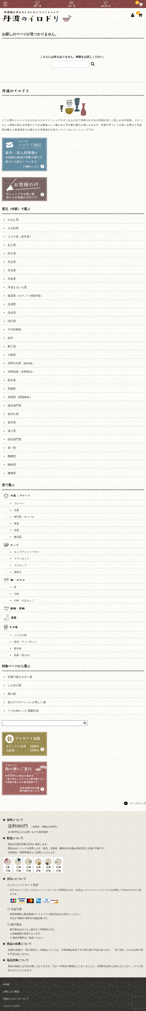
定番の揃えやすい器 (20, 676)
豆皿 (16, 530)
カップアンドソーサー (26, 552)
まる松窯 (13, 228)
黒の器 (12, 693)
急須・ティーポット (25, 641)
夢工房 (12, 346)
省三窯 (12, 430)
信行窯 (12, 321)
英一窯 (12, 447)
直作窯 (12, 422)
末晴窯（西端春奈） (20, 397)
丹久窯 (12, 253)
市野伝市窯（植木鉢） (21, 363)
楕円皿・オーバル (24, 517)
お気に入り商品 (11, 991)
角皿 (16, 523)
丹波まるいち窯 (17, 287)
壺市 (10, 337)
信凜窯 (12, 304)
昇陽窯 (12, 388)
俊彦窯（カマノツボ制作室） (25, 295)
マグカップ (20, 565)
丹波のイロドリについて (16, 999)
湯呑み (18, 572)
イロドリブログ (11, 1006)
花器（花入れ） (23, 655)
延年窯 (12, 380)
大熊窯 (12, 354)
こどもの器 (20, 635)
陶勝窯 (12, 456)
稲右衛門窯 (14, 439)
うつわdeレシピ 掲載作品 (23, 710)
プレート (19, 503)
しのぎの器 (14, 685)
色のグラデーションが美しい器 (27, 702)
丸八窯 (12, 245)
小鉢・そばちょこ (24, 600)
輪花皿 (18, 537)
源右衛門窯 (14, 405)
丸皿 (16, 510)
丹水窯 (12, 270)
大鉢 (16, 594)
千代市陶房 (14, 329)
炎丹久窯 (13, 414)
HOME (6, 984)
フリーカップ (21, 558)
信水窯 (12, 312)
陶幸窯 (12, 464)
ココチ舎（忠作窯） (20, 236)
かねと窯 (13, 219)
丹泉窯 (12, 278)
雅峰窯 (12, 473)
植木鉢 (18, 648)
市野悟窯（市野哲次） (21, 371)
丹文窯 (12, 261)
